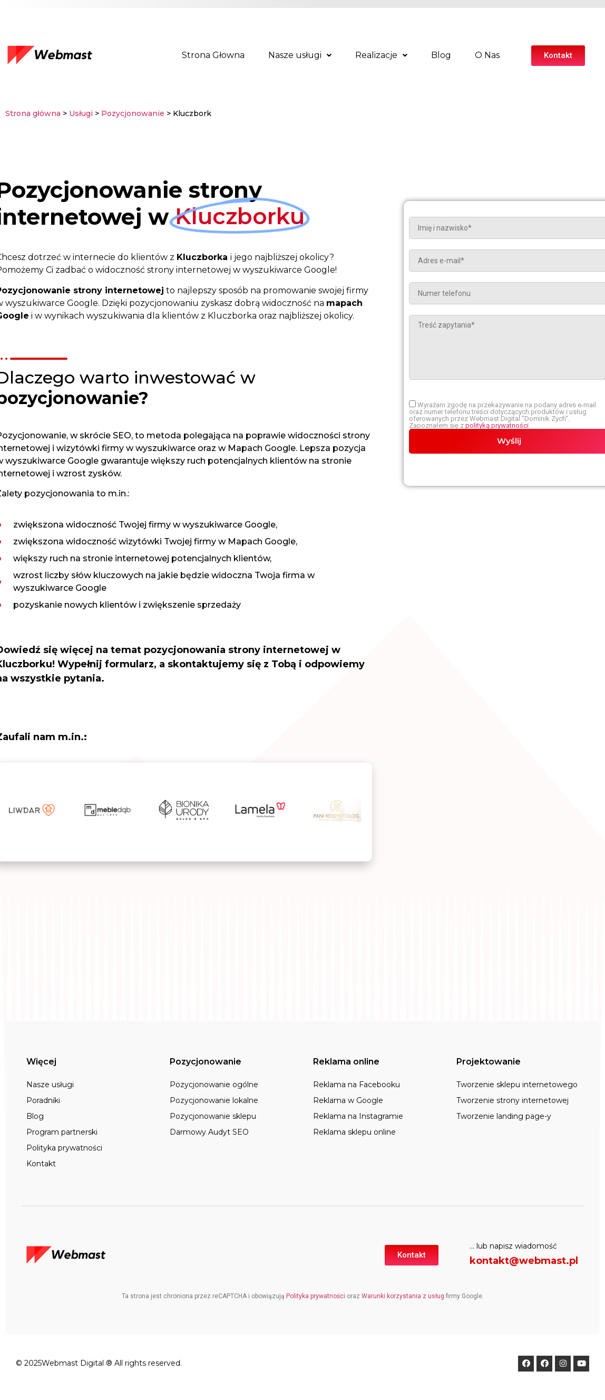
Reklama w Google (348, 1100)
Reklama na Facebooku (356, 1084)
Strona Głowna (213, 55)
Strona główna (33, 113)
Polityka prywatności (64, 1148)
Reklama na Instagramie (358, 1116)
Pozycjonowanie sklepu (213, 1116)
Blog (441, 55)
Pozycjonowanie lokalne (214, 1100)
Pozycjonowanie (134, 113)
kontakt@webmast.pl (524, 1261)
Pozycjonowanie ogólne (214, 1084)
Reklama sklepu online (354, 1132)
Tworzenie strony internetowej (512, 1100)
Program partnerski (61, 1132)
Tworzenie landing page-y (503, 1116)
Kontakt (41, 1163)
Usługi (81, 113)
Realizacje (381, 55)
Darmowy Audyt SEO (209, 1132)
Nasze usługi (299, 55)
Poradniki (43, 1100)
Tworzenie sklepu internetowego (517, 1084)
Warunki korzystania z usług (403, 1296)
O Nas (487, 55)
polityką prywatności (498, 425)
